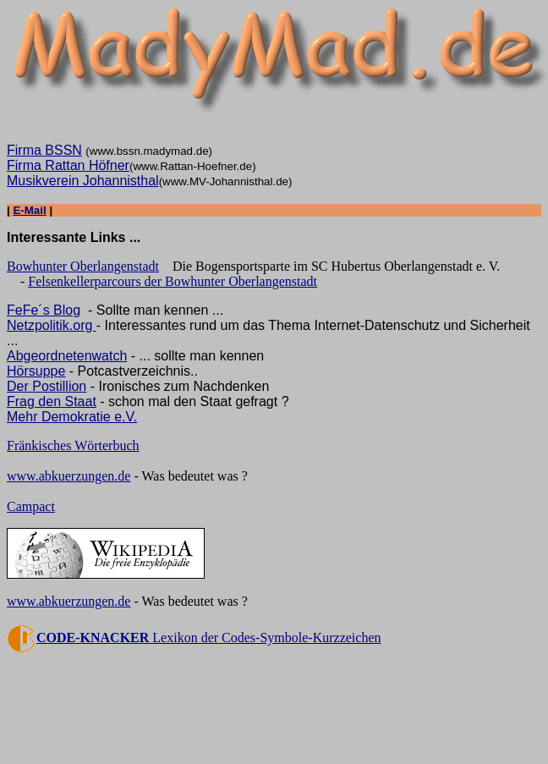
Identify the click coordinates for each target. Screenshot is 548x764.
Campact (31, 506)
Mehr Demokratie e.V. (72, 416)
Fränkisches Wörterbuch (73, 445)
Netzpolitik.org (51, 325)
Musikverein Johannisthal (83, 180)
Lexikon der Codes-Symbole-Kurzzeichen (194, 637)
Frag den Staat (51, 401)
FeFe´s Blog (43, 310)
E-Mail (29, 210)
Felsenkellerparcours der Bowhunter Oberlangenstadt (172, 281)
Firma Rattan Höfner (68, 165)
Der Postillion (46, 386)
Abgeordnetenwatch (67, 356)
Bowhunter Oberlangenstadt (83, 266)
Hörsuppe (36, 371)
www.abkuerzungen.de (68, 476)
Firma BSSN (44, 150)
